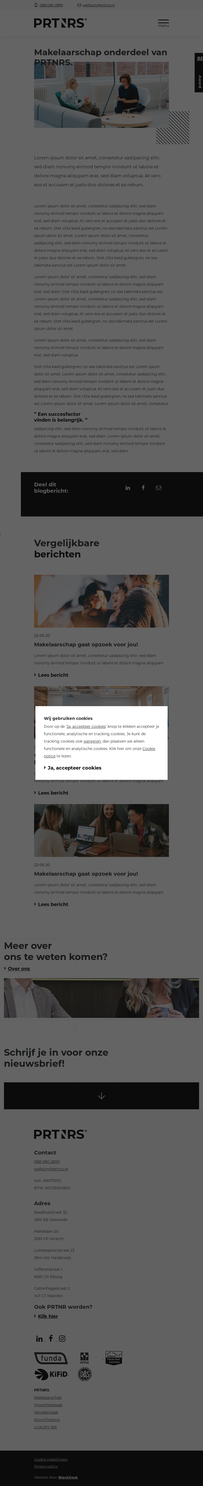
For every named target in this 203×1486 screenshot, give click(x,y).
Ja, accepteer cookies (86, 726)
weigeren (92, 741)
